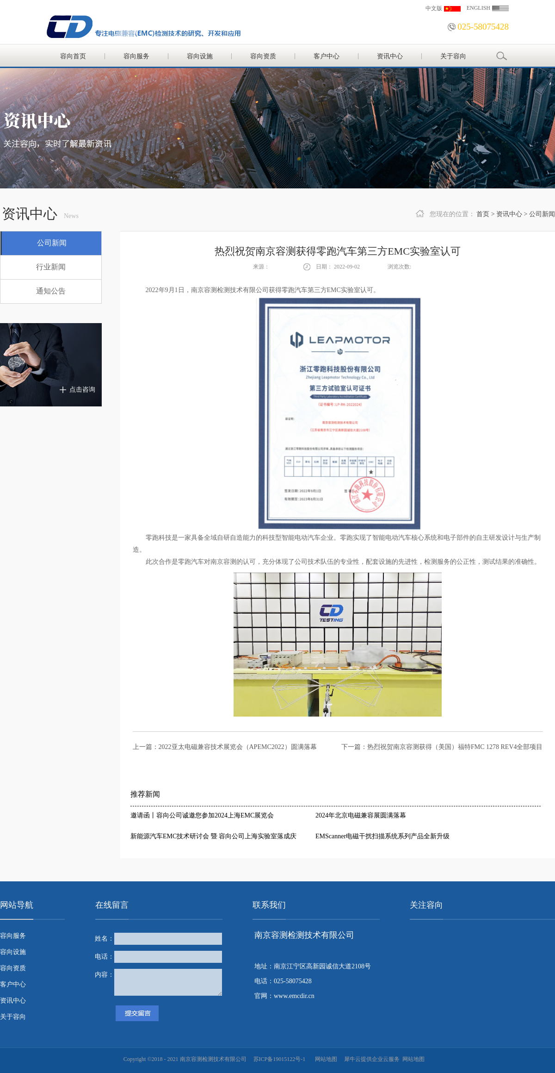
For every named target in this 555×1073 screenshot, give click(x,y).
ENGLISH (478, 8)
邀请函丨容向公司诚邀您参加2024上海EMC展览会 (202, 815)
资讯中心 (509, 214)
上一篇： (225, 746)
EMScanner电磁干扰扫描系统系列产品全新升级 (382, 836)
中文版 (434, 8)
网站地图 (324, 1059)
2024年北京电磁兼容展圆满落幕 (360, 815)
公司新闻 (542, 214)
